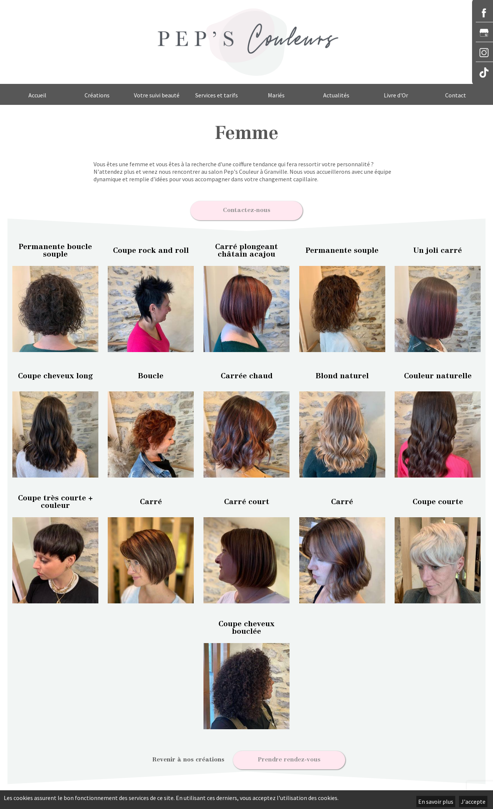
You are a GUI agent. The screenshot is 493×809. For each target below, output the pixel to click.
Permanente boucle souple (55, 248)
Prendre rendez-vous (289, 758)
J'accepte (473, 801)
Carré (151, 500)
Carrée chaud (247, 374)
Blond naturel (342, 374)
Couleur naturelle (438, 374)
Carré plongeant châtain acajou (246, 248)
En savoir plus (435, 801)
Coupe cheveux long (55, 374)
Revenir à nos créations (188, 758)
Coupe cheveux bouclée (246, 625)
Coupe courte (438, 500)
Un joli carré (437, 248)
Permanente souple (342, 248)
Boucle (150, 374)
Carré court (246, 500)
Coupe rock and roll (151, 248)
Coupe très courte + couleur (55, 500)
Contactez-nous (246, 209)
